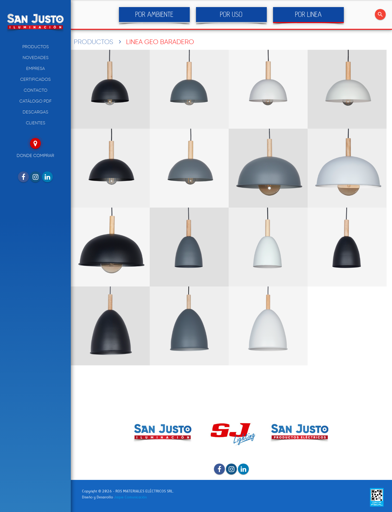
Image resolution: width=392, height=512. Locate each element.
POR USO (231, 14)
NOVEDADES (35, 57)
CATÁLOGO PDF (35, 101)
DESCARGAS (35, 112)
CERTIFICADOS (35, 79)
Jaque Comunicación (130, 497)
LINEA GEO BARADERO (160, 42)
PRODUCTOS (35, 46)
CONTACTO (35, 90)
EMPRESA (35, 68)
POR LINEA (308, 14)
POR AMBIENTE (154, 14)
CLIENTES (35, 122)
